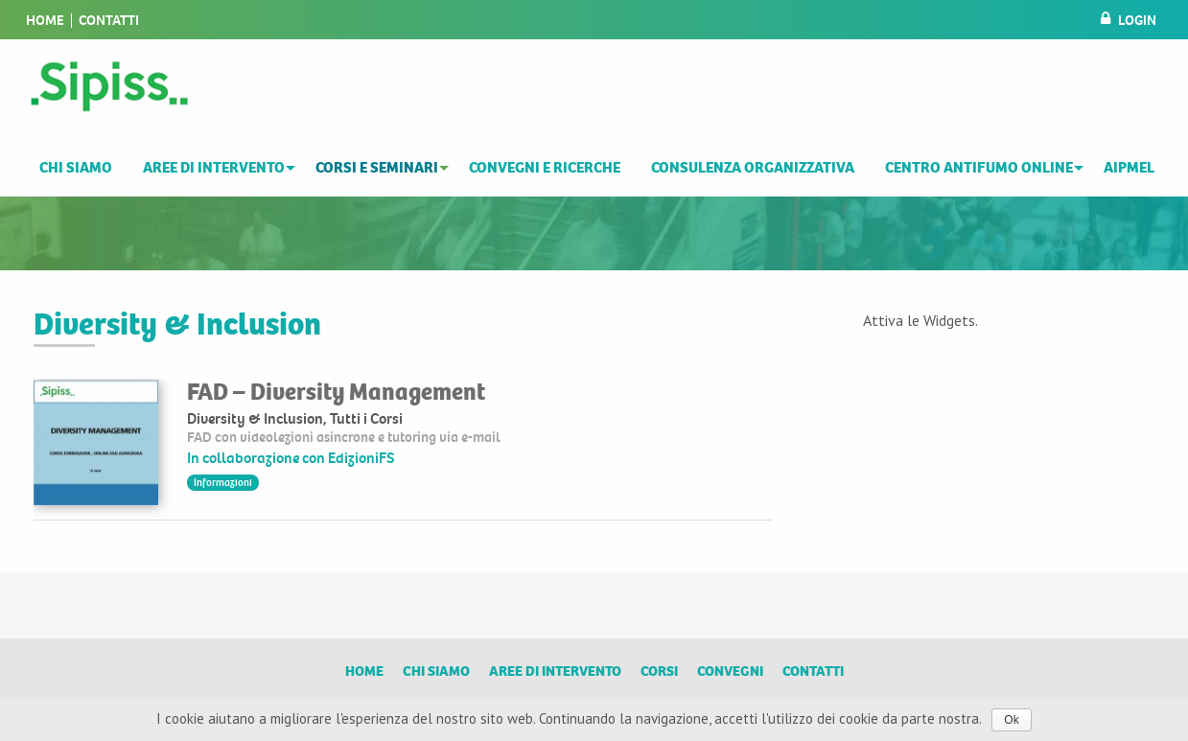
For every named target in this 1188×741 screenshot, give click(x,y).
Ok (1011, 720)
